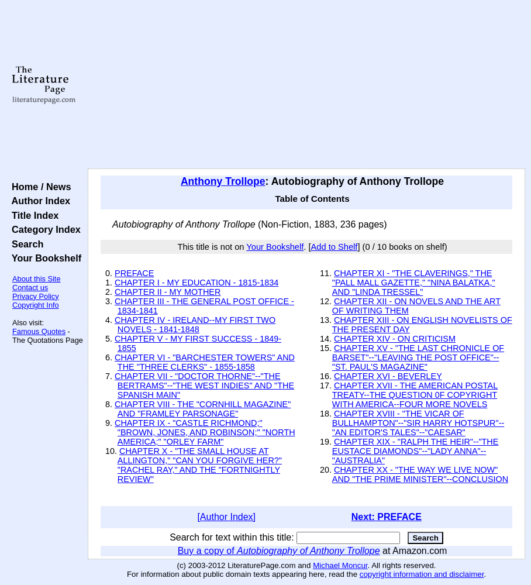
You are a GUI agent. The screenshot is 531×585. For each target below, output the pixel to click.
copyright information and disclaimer (422, 574)
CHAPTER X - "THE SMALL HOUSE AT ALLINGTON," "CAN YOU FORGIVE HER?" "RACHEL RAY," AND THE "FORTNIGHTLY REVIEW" (200, 465)
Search (24, 244)
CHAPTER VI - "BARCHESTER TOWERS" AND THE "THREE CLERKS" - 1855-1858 (205, 362)
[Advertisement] (306, 85)
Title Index (32, 215)
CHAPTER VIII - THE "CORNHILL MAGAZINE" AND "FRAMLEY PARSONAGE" (203, 409)
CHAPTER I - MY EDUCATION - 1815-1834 (196, 282)
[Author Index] (226, 517)
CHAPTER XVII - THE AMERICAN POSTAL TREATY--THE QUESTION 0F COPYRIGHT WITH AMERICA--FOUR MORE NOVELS (415, 395)
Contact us (30, 287)
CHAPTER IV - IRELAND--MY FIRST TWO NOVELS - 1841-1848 (195, 324)
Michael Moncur (340, 565)
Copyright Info (35, 305)
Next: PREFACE (386, 517)
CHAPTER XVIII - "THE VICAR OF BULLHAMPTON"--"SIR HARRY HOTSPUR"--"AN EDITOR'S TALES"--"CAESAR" (418, 423)
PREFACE (134, 273)
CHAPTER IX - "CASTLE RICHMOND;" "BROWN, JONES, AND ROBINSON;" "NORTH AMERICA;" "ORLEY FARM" (205, 432)
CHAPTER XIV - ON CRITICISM (395, 338)
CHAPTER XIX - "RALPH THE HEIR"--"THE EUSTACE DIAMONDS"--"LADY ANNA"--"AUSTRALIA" (415, 451)
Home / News (38, 186)
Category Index (43, 229)
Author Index (38, 200)
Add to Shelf (334, 247)
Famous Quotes (38, 331)
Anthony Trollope (223, 181)
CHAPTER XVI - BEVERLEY (388, 376)
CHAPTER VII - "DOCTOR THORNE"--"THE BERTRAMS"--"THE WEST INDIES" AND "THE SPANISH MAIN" (204, 385)
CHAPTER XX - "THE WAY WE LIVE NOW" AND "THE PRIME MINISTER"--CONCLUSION (420, 474)
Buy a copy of (279, 551)
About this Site (36, 278)
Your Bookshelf (43, 258)
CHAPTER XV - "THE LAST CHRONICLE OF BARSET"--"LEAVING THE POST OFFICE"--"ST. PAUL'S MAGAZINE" (418, 357)
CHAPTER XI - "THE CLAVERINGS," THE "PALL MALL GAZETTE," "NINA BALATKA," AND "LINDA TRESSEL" (413, 283)
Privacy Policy (35, 296)
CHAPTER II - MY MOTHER (167, 292)
